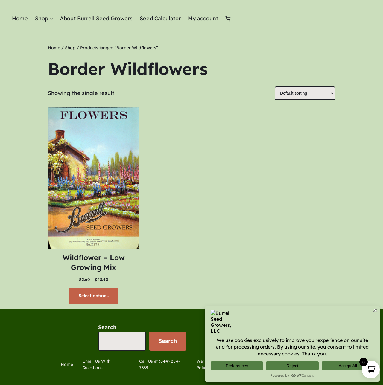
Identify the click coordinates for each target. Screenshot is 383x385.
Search (107, 327)
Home (54, 47)
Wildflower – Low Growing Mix (94, 262)
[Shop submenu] (51, 18)
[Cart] (228, 18)
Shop (70, 47)
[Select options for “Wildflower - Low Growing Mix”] (93, 296)
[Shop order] (305, 93)
